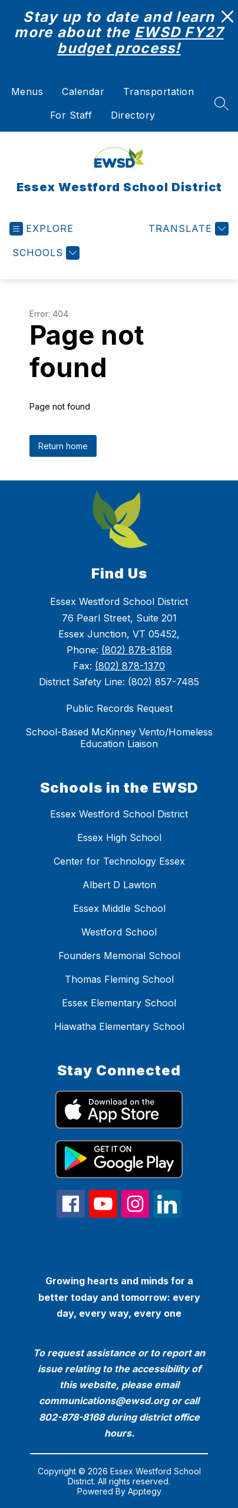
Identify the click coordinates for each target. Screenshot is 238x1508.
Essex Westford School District (119, 814)
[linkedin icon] (167, 1215)
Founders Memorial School (119, 955)
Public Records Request (119, 708)
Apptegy (144, 1491)
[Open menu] (41, 228)
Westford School (119, 932)
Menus (27, 91)
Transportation (158, 91)
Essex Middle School (119, 908)
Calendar (83, 91)
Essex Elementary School (119, 1003)
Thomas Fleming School (119, 979)
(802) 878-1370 (130, 666)
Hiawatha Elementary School (119, 1026)
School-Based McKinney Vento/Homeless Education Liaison (119, 738)
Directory (133, 115)
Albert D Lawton (119, 885)
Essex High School (119, 837)
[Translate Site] (187, 228)
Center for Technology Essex (119, 861)
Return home (63, 446)
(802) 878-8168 (136, 650)
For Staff (71, 115)
